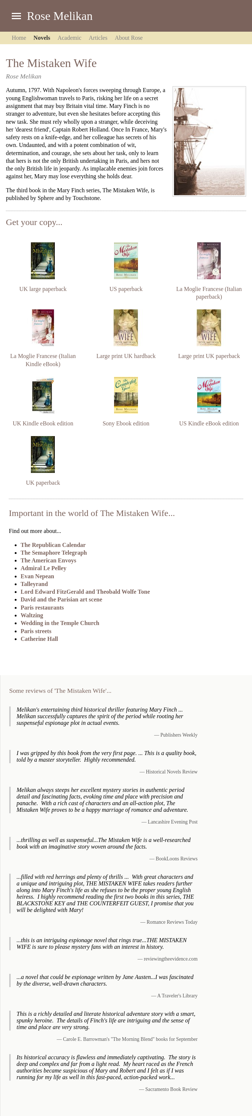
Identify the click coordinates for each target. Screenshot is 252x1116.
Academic (69, 38)
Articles (98, 38)
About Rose (129, 38)
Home (19, 38)
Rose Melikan (60, 15)
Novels (41, 38)
